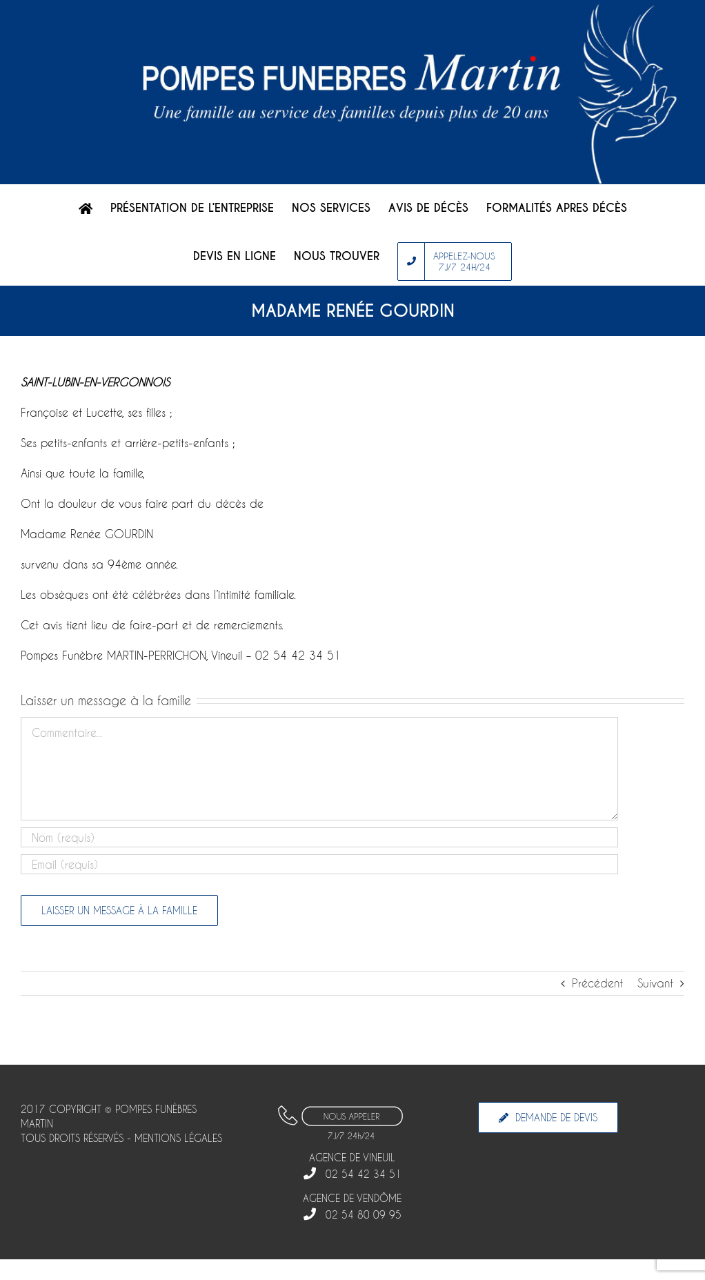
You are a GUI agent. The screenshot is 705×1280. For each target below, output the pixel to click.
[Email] (319, 864)
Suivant (655, 982)
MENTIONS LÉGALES (178, 1138)
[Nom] (319, 837)
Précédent (597, 982)
